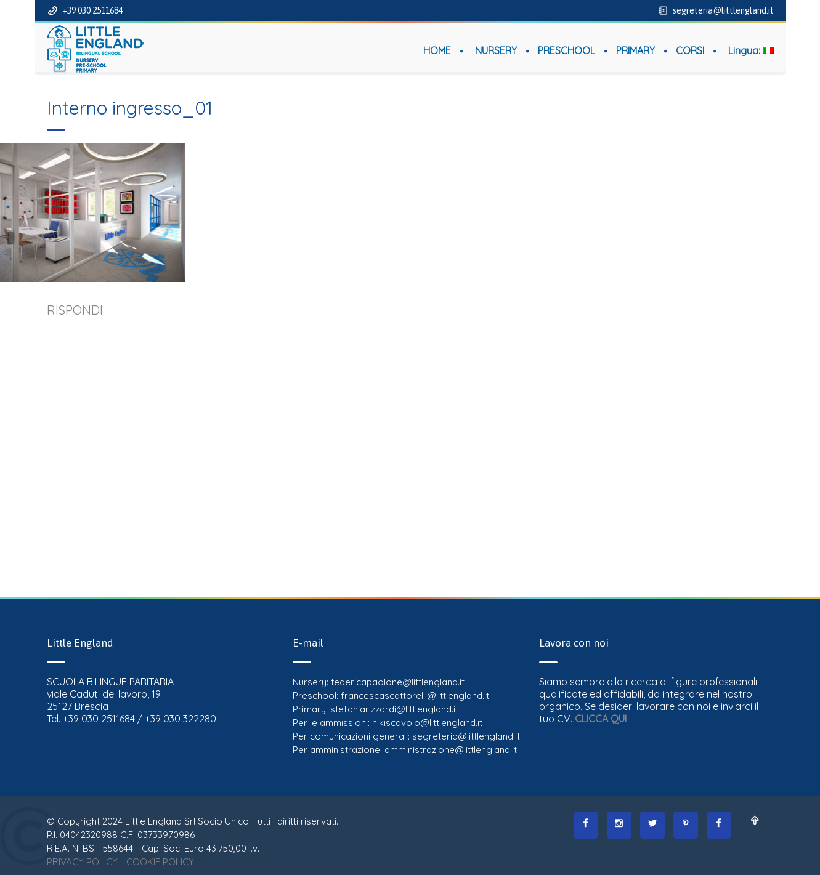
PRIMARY (635, 50)
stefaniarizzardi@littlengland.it (394, 709)
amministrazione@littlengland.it (450, 750)
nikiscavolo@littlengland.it (427, 722)
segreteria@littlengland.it (722, 10)
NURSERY (496, 50)
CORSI (690, 50)
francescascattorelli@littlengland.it (415, 695)
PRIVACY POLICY (82, 862)
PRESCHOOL (566, 50)
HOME (437, 50)
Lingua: (751, 50)
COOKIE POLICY (160, 862)
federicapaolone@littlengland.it (398, 682)
